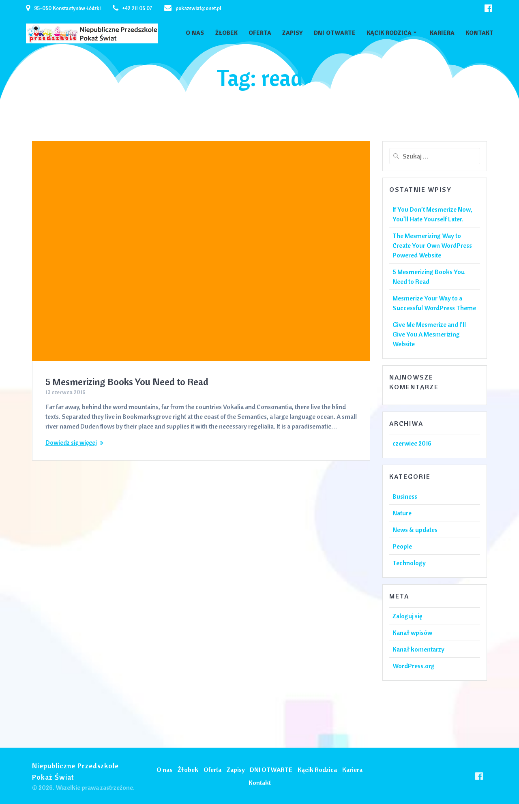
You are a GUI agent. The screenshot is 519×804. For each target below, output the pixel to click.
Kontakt (479, 32)
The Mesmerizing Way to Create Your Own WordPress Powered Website (432, 245)
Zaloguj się (407, 616)
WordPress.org (413, 666)
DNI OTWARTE (335, 32)
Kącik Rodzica (389, 32)
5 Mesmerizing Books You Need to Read (126, 381)
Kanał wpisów (412, 632)
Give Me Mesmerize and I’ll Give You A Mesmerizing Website (429, 334)
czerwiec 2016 (411, 443)
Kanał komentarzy (418, 649)
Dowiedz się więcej (71, 442)
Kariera (442, 32)
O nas (195, 32)
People (402, 546)
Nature (402, 513)
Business (404, 496)
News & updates (415, 529)
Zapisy (292, 32)
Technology (409, 563)
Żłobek (226, 32)
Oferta (260, 32)
